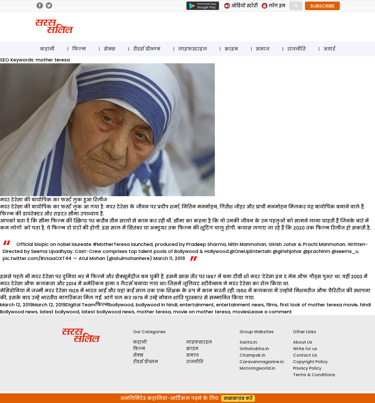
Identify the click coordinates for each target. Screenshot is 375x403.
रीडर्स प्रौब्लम (146, 49)
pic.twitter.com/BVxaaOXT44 (37, 258)
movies (241, 311)
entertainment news (240, 304)
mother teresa (154, 311)
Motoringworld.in (257, 368)
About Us (302, 342)
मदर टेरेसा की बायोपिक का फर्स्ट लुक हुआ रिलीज (53, 199)
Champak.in (252, 355)
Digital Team (80, 304)
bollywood (121, 304)
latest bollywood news (108, 311)
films (271, 304)
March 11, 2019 (169, 258)
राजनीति (296, 49)
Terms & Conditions (314, 375)
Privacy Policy (307, 368)
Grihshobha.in (254, 349)
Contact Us (305, 355)
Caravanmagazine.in (262, 362)
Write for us (305, 349)
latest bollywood (59, 311)
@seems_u (345, 251)
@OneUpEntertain (250, 251)
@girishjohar (287, 251)
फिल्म (79, 49)
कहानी (47, 49)
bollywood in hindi (156, 304)
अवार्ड (329, 49)
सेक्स (109, 49)
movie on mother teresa (201, 311)
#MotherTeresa (111, 244)
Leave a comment (270, 311)
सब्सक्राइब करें (238, 398)
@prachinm (316, 251)
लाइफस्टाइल (192, 49)
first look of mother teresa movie (319, 304)
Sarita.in (248, 342)
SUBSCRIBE (322, 6)
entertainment (197, 304)
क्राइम (231, 49)
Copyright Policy (310, 362)
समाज (263, 49)
